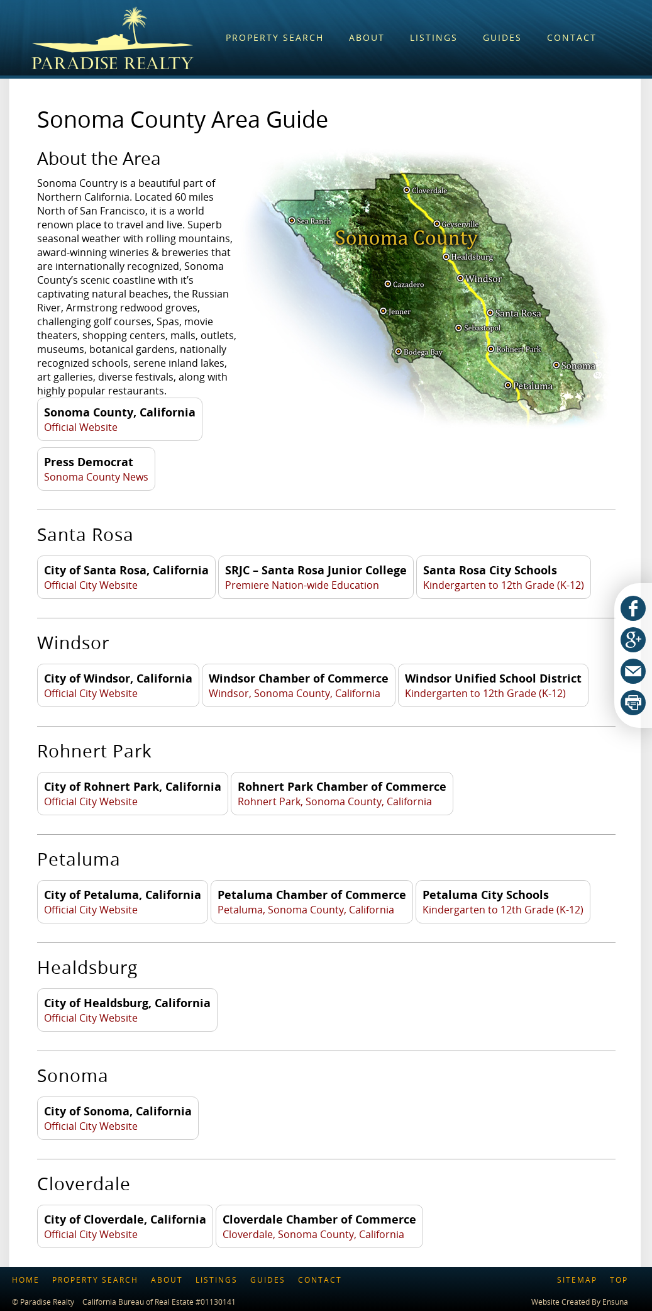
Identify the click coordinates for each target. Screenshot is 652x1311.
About (167, 1280)
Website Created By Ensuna (579, 1302)
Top (619, 1280)
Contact (320, 1280)
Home (26, 1280)
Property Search (95, 1280)
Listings (217, 1280)
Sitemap (577, 1280)
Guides (267, 1280)
